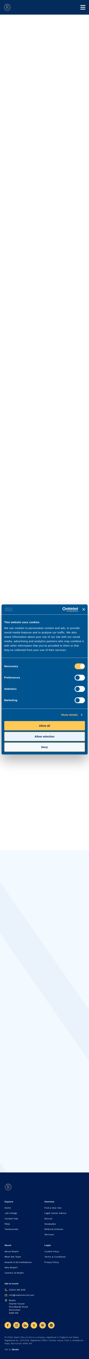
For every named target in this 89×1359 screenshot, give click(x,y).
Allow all (44, 725)
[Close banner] (83, 609)
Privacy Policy (51, 1262)
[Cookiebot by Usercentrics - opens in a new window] (62, 609)
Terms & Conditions (55, 1257)
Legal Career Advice (55, 1213)
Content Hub (11, 1218)
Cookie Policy (51, 1251)
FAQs (7, 1224)
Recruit (48, 1218)
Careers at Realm (14, 1273)
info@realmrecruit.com (21, 1295)
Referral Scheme (53, 1229)
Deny (44, 747)
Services (49, 1234)
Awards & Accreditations (18, 1262)
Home (8, 1208)
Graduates (50, 1224)
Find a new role (52, 1208)
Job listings (11, 1213)
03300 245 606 (17, 1290)
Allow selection (44, 736)
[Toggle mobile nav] (82, 7)
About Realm (12, 1251)
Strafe (15, 1349)
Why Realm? (11, 1267)
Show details (69, 714)
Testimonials (11, 1229)
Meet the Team (13, 1257)
